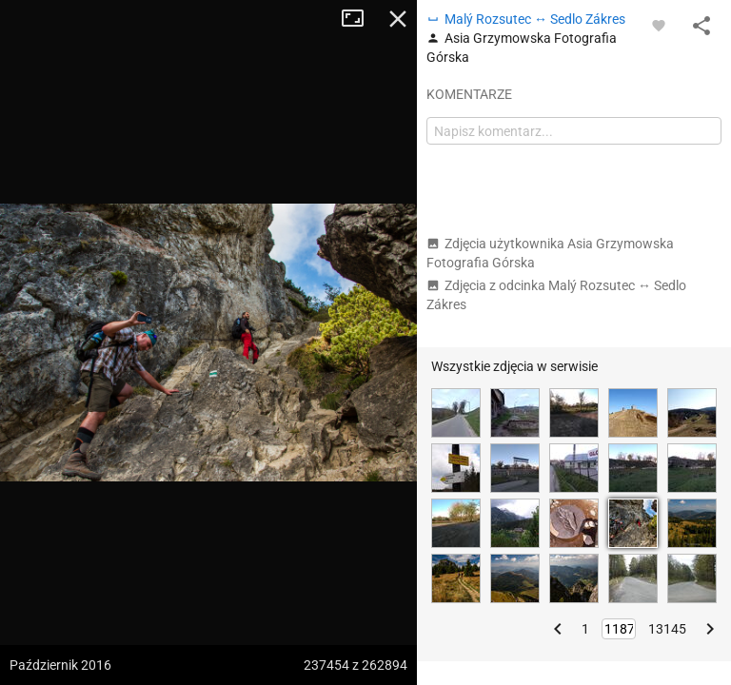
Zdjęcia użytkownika (550, 253)
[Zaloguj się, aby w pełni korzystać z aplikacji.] (658, 24)
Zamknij (398, 19)
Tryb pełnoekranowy (360, 19)
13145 (667, 628)
